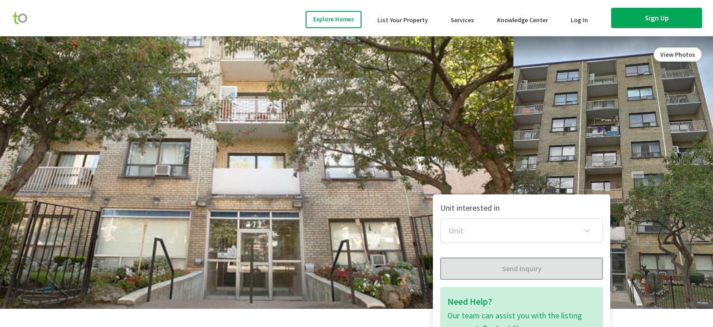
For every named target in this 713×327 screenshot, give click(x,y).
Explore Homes (333, 19)
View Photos (677, 54)
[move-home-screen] (24, 18)
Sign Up (657, 17)
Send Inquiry (522, 268)
